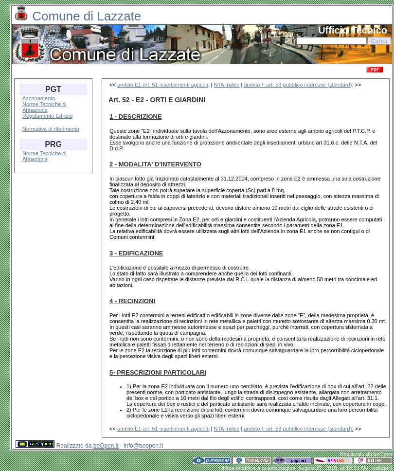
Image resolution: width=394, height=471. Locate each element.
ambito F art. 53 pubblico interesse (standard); (298, 85)
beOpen (383, 454)
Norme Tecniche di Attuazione (44, 107)
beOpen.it (106, 445)
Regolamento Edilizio (47, 116)
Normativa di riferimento (50, 129)
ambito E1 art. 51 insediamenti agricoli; (163, 85)
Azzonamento (38, 98)
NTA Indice (226, 85)
